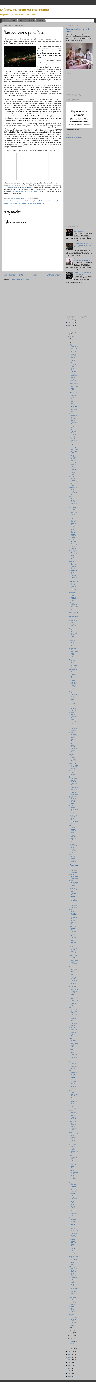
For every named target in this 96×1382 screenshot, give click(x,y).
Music (31, 201)
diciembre (73, 328)
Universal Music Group (22, 203)
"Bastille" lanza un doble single (72, 1309)
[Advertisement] (79, 153)
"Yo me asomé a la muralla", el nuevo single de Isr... (73, 419)
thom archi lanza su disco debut (72, 1165)
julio (71, 1330)
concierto (21, 201)
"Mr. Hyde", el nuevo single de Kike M (73, 1251)
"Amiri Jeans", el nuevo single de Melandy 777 (73, 747)
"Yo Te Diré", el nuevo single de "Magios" (73, 1212)
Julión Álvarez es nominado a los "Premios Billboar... (73, 970)
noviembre (73, 332)
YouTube (24, 187)
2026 (70, 320)
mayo (72, 1335)
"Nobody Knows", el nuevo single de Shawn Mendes (73, 1233)
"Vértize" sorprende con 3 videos (73, 1158)
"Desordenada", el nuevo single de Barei (73, 920)
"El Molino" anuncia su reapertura (73, 876)
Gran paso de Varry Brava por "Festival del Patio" (73, 565)
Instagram (16, 187)
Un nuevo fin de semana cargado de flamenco (73, 674)
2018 (70, 1365)
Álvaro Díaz (13, 201)
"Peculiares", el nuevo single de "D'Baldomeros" (73, 1301)
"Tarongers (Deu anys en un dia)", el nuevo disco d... (73, 1271)
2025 (70, 323)
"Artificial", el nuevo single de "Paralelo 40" (73, 491)
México (27, 201)
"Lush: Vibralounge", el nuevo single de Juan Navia (73, 868)
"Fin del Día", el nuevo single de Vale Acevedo (73, 716)
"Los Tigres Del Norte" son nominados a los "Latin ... (73, 512)
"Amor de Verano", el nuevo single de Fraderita (73, 858)
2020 (70, 1360)
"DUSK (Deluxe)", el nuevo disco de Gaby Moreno (73, 522)
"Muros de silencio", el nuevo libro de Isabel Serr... (73, 684)
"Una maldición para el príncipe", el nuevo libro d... (73, 1222)
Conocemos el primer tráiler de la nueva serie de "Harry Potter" (83, 245)
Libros (21, 21)
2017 (70, 1368)
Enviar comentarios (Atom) (20, 279)
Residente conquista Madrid (73, 772)
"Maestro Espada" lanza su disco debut (72, 1243)
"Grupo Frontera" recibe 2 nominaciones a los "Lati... (73, 449)
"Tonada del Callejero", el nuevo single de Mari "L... (73, 829)
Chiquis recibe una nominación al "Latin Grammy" (73, 606)
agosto (72, 1326)
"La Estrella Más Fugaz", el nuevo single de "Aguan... (73, 726)
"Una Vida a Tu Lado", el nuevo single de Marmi (73, 1291)
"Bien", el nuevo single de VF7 (73, 643)
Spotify (30, 187)
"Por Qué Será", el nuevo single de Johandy (73, 458)
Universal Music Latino (37, 203)
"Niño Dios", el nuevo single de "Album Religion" (73, 838)
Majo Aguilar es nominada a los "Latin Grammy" (73, 555)
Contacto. (40, 21)
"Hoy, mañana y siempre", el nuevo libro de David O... (73, 1115)
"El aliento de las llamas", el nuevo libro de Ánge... (73, 1001)
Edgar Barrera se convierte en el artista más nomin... (73, 696)
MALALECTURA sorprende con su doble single (73, 1260)
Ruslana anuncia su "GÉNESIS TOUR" (73, 883)
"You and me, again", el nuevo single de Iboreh (73, 501)
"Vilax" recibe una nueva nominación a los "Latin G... (73, 386)
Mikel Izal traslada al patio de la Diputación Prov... (73, 809)
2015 (70, 1373)
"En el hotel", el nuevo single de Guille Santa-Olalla (73, 1282)
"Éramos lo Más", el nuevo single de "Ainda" (73, 1022)
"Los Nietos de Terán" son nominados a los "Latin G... (73, 544)
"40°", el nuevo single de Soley (73, 439)
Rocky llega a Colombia (73, 613)
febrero (72, 1344)
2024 (70, 325)
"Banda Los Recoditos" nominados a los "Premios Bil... (73, 1012)
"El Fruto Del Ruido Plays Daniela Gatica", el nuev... (73, 575)
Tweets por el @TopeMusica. (74, 137)
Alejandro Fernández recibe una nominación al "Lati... (73, 348)
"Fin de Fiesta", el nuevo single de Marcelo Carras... (73, 1075)
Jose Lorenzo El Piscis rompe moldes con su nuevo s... (73, 1137)
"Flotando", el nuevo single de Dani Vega (73, 1196)
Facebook (9, 187)
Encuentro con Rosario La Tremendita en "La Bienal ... (73, 990)
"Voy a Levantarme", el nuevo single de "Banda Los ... (73, 1175)
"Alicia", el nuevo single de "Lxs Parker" (73, 980)
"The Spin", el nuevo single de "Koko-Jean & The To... (73, 1149)
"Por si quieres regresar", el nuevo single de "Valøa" (73, 533)
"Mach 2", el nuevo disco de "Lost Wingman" (83, 273)
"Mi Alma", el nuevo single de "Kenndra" (82, 230)
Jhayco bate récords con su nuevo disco (73, 800)
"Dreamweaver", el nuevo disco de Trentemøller (73, 819)
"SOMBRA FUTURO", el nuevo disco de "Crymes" (73, 707)
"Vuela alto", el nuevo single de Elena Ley (73, 623)
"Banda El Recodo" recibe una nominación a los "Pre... (73, 1043)
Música (13, 21)
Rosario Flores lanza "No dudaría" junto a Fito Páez (73, 1318)
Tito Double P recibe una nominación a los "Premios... (73, 960)
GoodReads (38, 191)
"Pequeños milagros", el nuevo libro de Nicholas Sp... (73, 358)
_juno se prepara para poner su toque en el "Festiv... (73, 663)
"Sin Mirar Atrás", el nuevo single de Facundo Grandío (73, 848)
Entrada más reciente (13, 275)
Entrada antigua (54, 275)
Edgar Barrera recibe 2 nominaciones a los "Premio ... (73, 1187)
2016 (70, 1371)
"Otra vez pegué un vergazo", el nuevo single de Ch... (73, 737)
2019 (70, 1362)
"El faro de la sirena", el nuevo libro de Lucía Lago (73, 791)
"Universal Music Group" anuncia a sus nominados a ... (73, 406)
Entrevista (30, 21)
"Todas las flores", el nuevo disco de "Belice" (73, 1085)
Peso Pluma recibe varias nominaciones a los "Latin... (73, 481)
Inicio (5, 21)
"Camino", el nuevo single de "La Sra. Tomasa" (73, 1105)
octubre (72, 336)
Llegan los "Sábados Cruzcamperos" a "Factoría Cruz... (73, 596)
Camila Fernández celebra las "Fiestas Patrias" (73, 757)
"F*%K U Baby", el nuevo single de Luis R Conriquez (73, 1032)
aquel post (51, 51)
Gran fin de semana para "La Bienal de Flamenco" (73, 368)
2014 (70, 1376)
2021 (70, 1357)
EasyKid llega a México (73, 617)
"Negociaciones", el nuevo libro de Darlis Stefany (73, 585)
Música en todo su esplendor (24, 9)
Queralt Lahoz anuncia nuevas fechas (72, 1204)
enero (72, 1348)
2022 (70, 1354)
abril (71, 1338)
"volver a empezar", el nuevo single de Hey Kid (73, 377)
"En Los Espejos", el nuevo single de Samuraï (73, 1065)
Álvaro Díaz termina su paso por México (73, 765)
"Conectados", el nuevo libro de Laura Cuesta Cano (73, 469)
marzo (72, 1341)
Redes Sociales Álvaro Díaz (47, 201)
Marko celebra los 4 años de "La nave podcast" (73, 1095)
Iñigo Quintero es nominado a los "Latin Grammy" (73, 633)
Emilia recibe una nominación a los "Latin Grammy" (73, 652)
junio (71, 1333)
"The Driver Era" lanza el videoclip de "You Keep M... (73, 430)
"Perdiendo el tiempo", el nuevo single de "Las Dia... (73, 1125)
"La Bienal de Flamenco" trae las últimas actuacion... (73, 939)
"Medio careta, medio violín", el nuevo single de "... (73, 1054)
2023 (70, 1351)
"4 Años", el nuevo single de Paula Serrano (73, 395)
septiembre (73, 341)
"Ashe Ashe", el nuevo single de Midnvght (73, 950)
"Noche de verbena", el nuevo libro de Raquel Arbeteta (73, 892)
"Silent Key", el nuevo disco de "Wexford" (73, 929)
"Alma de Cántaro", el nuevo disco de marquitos (82, 259)
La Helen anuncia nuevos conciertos (73, 912)
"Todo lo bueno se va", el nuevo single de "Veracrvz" (73, 903)
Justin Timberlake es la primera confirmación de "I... (73, 781)
